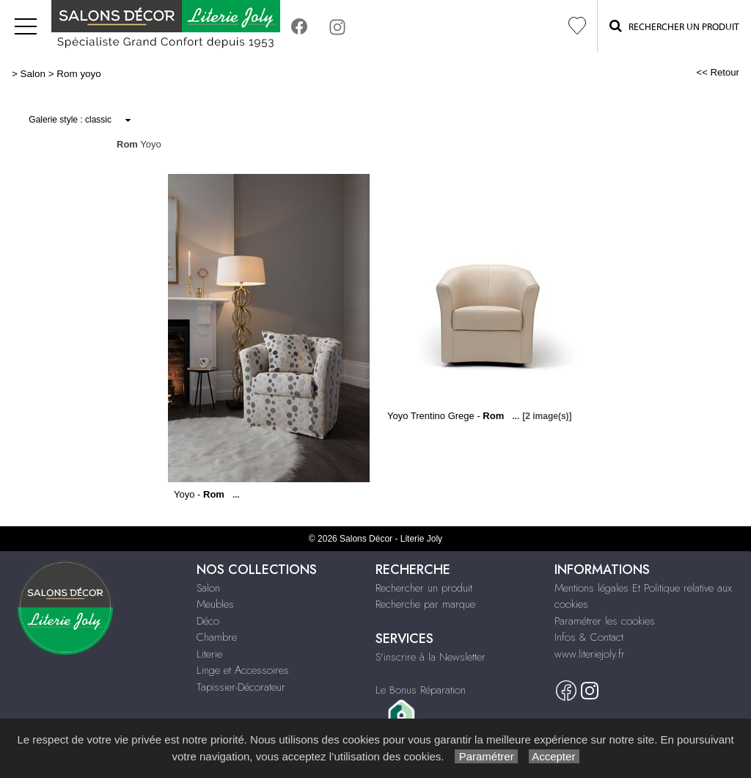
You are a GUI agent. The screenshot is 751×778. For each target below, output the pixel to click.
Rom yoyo (78, 73)
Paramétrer (485, 756)
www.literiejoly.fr (589, 654)
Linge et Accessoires (243, 670)
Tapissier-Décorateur (241, 687)
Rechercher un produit (424, 588)
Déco (208, 621)
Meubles (215, 604)
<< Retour (717, 72)
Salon (33, 73)
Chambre (217, 637)
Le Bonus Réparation (421, 690)
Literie (209, 654)
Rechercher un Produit (674, 25)
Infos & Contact (588, 637)
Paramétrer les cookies (604, 621)
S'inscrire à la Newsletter (431, 657)
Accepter (554, 756)
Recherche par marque (425, 604)
